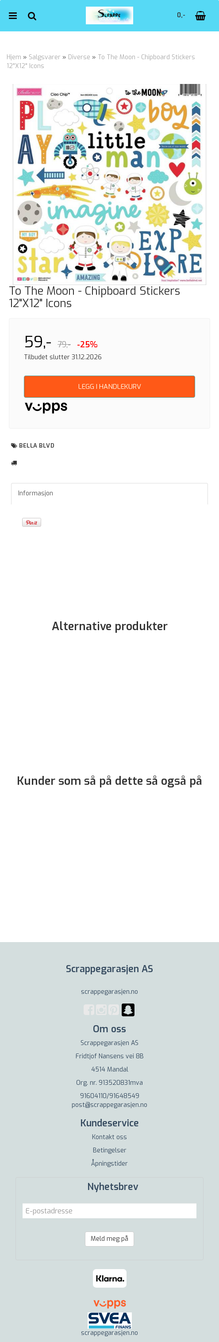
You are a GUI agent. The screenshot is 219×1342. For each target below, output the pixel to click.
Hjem (14, 57)
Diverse (79, 57)
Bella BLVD (36, 445)
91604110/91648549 (109, 1096)
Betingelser (110, 1150)
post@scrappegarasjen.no (109, 1105)
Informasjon (35, 493)
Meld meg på (109, 1239)
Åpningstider (109, 1164)
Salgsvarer (45, 57)
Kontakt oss (109, 1137)
